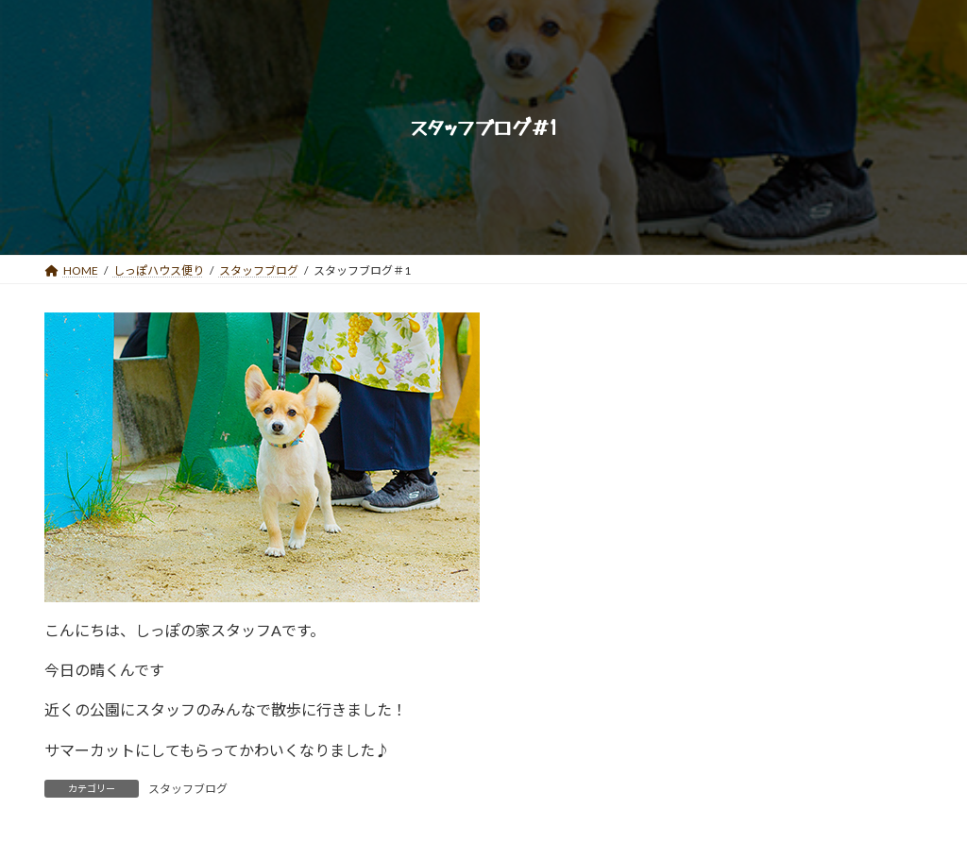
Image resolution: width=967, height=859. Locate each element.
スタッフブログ (188, 789)
